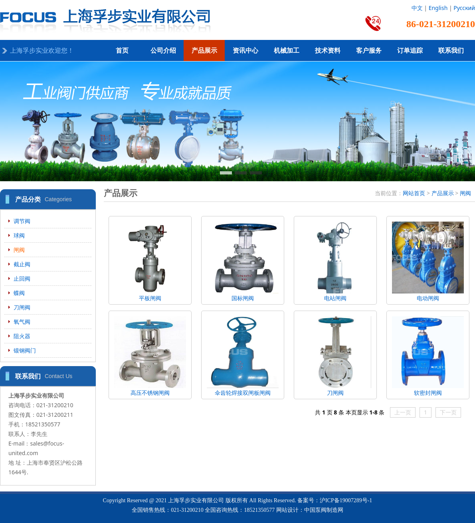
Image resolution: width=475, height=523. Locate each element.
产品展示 (204, 50)
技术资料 (327, 50)
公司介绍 (163, 50)
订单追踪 (410, 50)
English (438, 8)
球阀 (19, 235)
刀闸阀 (22, 307)
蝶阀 (19, 293)
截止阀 (22, 264)
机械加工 (286, 50)
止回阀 (22, 278)
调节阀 (22, 221)
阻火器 (22, 336)
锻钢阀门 (25, 350)
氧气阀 (22, 321)
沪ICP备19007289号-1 (346, 500)
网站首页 (414, 193)
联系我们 (451, 50)
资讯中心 (245, 50)
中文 (417, 8)
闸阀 (19, 250)
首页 (122, 50)
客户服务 (369, 50)
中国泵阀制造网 (323, 510)
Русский (464, 8)
